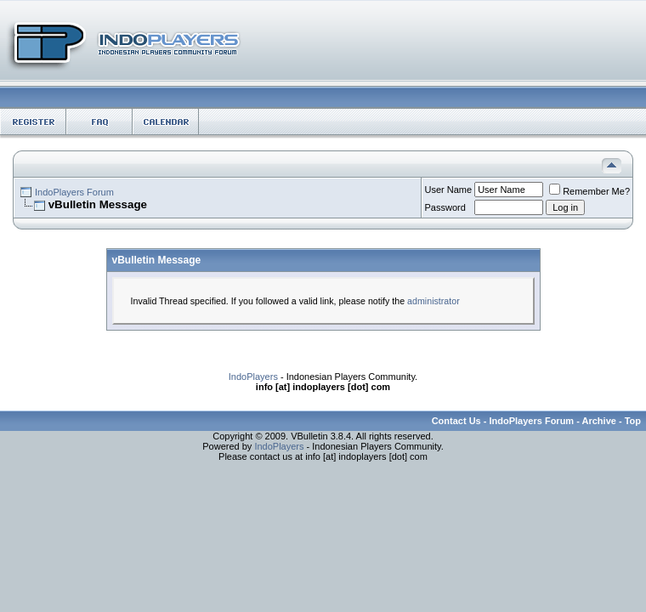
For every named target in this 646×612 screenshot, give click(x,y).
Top (633, 421)
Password (445, 207)
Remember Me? (589, 191)
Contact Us (456, 421)
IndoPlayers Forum (74, 192)
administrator (433, 301)
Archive (599, 421)
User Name (449, 189)
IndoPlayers (253, 376)
